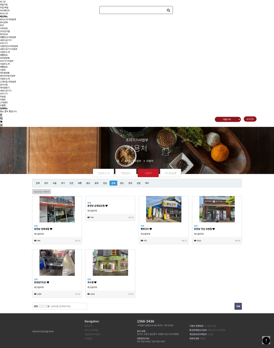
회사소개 (4, 19)
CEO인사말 (5, 31)
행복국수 (146, 229)
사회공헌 (4, 28)
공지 (46, 183)
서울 (54, 183)
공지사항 (4, 84)
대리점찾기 (5, 87)
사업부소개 (5, 51)
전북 (113, 183)
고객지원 (4, 81)
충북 (97, 183)
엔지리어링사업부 (7, 75)
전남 (105, 183)
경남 (122, 183)
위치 (2, 25)
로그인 (3, 1)
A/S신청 (250, 118)
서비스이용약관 (91, 329)
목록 (238, 306)
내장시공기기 (6, 40)
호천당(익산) (41, 282)
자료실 (3, 96)
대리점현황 (5, 57)
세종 (80, 183)
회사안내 (4, 34)
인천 (71, 183)
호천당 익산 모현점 (204, 229)
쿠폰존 (3, 105)
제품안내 (4, 37)
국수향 (91, 282)
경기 (63, 183)
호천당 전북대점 (43, 229)
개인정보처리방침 (92, 334)
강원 (138, 183)
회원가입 (4, 4)
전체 (38, 183)
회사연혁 (4, 22)
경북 (130, 183)
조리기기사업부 (6, 60)
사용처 (3, 69)
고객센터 (4, 102)
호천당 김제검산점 (97, 205)
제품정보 (4, 54)
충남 (88, 183)
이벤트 (3, 99)
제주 (147, 183)
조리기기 (4, 43)
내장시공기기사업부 (8, 48)
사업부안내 (5, 46)
